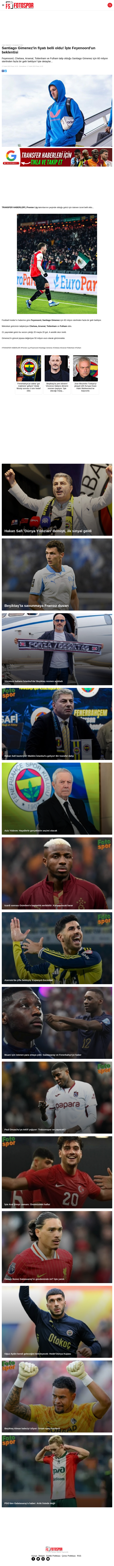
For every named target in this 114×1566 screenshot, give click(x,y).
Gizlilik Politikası (53, 1556)
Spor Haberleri (6, 45)
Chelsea (56, 348)
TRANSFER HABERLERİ (11, 348)
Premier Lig (26, 348)
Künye (34, 1556)
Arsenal (63, 348)
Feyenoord (34, 348)
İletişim (42, 1556)
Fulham (78, 348)
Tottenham (71, 348)
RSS (79, 1556)
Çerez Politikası (69, 1556)
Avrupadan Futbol (18, 45)
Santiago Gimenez (46, 348)
